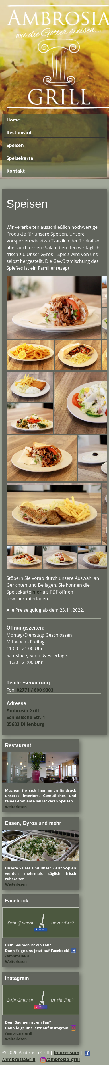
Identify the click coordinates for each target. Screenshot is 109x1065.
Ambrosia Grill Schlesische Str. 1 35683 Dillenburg (26, 717)
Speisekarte (20, 158)
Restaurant (19, 132)
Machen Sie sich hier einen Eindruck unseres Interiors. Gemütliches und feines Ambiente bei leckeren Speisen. (40, 796)
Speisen (15, 145)
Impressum (66, 1052)
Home (13, 120)
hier (37, 592)
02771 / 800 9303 (35, 690)
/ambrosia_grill (60, 1059)
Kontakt (16, 171)
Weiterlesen (16, 806)
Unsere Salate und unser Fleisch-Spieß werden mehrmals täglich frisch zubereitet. (40, 873)
